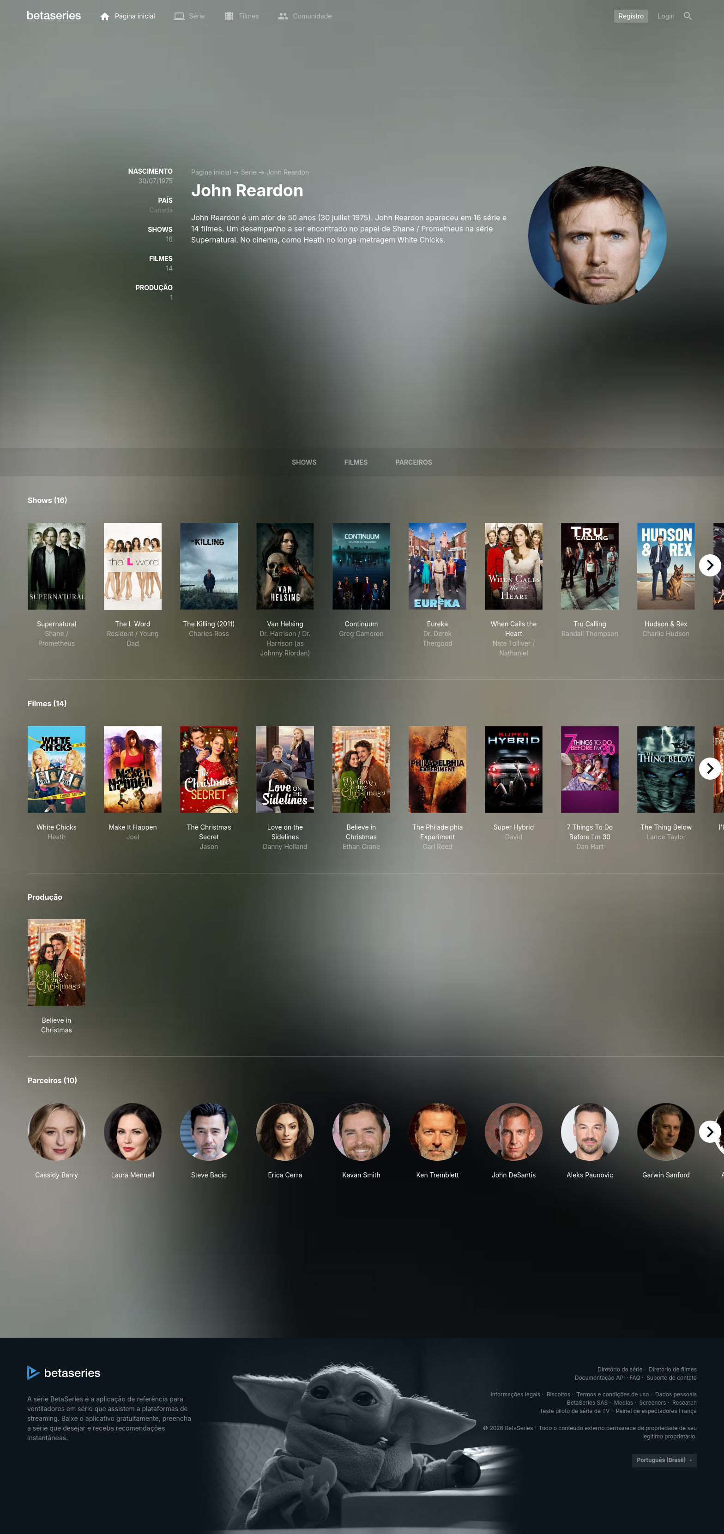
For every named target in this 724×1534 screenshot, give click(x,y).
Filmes (356, 462)
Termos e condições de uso (613, 1394)
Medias (623, 1402)
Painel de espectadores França (656, 1410)
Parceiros (413, 462)
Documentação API (600, 1377)
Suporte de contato (671, 1377)
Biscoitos (558, 1394)
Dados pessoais (676, 1394)
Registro (631, 16)
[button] (56, 1141)
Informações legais (516, 1394)
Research (684, 1402)
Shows (304, 462)
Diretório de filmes (673, 1369)
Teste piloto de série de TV (575, 1410)
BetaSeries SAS (587, 1402)
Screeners (653, 1402)
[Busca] (688, 16)
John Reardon (287, 172)
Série (249, 172)
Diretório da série (619, 1369)
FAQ (635, 1377)
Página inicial (211, 172)
